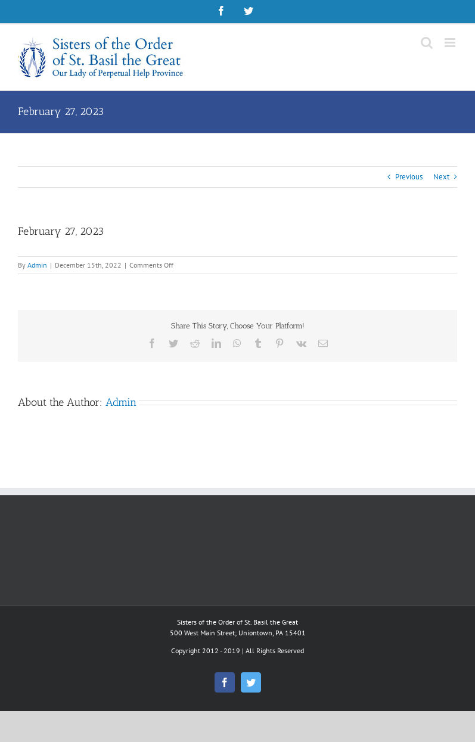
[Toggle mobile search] (427, 42)
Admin (37, 264)
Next (441, 177)
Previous (409, 177)
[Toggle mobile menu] (451, 42)
